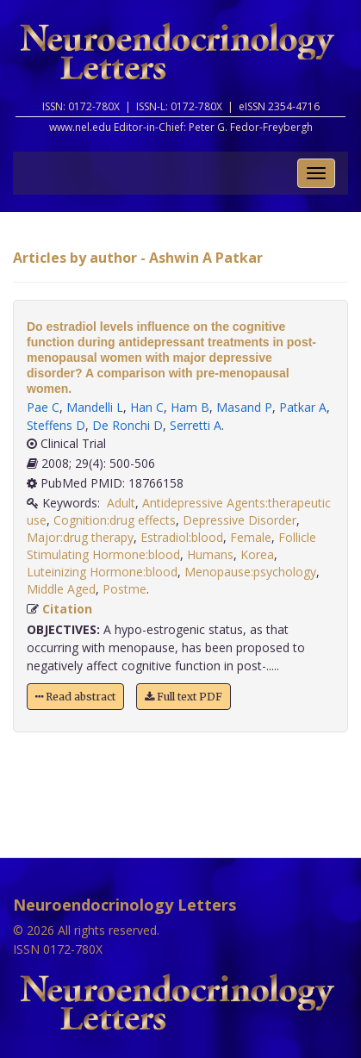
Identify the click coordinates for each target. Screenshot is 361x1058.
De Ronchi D (127, 425)
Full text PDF (183, 696)
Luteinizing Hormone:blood (102, 571)
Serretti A (195, 425)
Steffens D (56, 425)
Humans (210, 554)
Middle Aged (61, 589)
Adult (121, 503)
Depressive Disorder (239, 520)
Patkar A (303, 407)
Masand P (244, 407)
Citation (67, 609)
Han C (147, 407)
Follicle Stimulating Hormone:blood (171, 546)
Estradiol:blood (181, 537)
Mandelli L (94, 407)
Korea (257, 554)
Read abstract (75, 696)
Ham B (190, 407)
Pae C (43, 407)
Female (250, 537)
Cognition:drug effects (114, 520)
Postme (124, 589)
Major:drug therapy (80, 537)
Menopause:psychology (250, 571)
